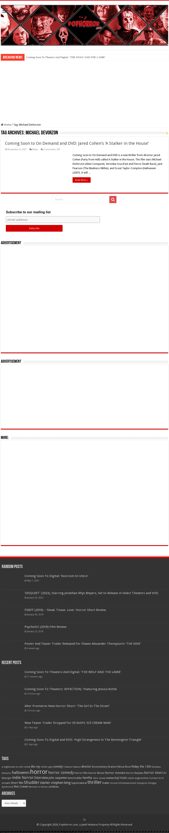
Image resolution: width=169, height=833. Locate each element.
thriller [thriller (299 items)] (94, 782)
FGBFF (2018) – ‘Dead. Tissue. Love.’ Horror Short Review (65, 610)
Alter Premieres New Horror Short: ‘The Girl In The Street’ (67, 706)
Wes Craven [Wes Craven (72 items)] (21, 786)
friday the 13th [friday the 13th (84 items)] (141, 766)
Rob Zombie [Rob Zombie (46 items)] (151, 778)
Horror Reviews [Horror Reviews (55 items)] (134, 773)
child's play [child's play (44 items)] (46, 767)
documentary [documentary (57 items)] (99, 766)
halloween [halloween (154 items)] (21, 772)
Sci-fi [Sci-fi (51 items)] (161, 778)
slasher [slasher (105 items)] (45, 783)
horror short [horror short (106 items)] (153, 773)
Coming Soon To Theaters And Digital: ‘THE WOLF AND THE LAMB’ (65, 57)
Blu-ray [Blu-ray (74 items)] (35, 766)
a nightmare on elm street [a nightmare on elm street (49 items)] (16, 766)
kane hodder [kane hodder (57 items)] (75, 778)
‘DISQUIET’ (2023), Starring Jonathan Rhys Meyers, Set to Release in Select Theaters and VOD (91, 593)
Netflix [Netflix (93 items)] (87, 778)
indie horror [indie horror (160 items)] (23, 777)
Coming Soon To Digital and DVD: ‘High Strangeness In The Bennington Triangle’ (83, 740)
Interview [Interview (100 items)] (41, 778)
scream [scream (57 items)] (6, 783)
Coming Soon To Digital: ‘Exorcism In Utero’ (56, 576)
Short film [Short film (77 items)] (17, 782)
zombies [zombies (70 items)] (53, 786)
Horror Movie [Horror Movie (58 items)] (96, 773)
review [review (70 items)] (110, 777)
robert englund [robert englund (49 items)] (135, 778)
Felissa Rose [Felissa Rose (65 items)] (123, 766)
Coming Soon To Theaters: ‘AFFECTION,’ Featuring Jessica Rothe (71, 689)
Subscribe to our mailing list (28, 212)
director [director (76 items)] (86, 766)
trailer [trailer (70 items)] (105, 782)
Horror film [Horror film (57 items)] (81, 773)
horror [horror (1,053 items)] (39, 771)
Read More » (81, 180)
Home (6, 124)
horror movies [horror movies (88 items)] (115, 773)
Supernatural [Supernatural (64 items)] (79, 782)
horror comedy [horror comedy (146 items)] (61, 772)
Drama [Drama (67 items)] (112, 766)
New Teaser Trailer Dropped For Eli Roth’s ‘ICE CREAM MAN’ (68, 723)
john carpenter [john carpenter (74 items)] (58, 777)
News (35, 149)
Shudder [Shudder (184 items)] (31, 782)
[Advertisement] (84, 92)
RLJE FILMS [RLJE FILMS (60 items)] (121, 777)
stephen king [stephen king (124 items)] (61, 783)
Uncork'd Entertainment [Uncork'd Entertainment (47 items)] (123, 783)
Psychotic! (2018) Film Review (45, 627)
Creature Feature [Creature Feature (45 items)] (72, 767)
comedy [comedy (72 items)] (58, 766)
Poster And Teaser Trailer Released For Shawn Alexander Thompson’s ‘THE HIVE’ (83, 644)
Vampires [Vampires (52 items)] (142, 783)
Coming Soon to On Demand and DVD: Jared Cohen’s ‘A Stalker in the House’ (77, 143)
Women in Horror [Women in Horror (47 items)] (38, 787)
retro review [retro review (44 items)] (99, 778)
